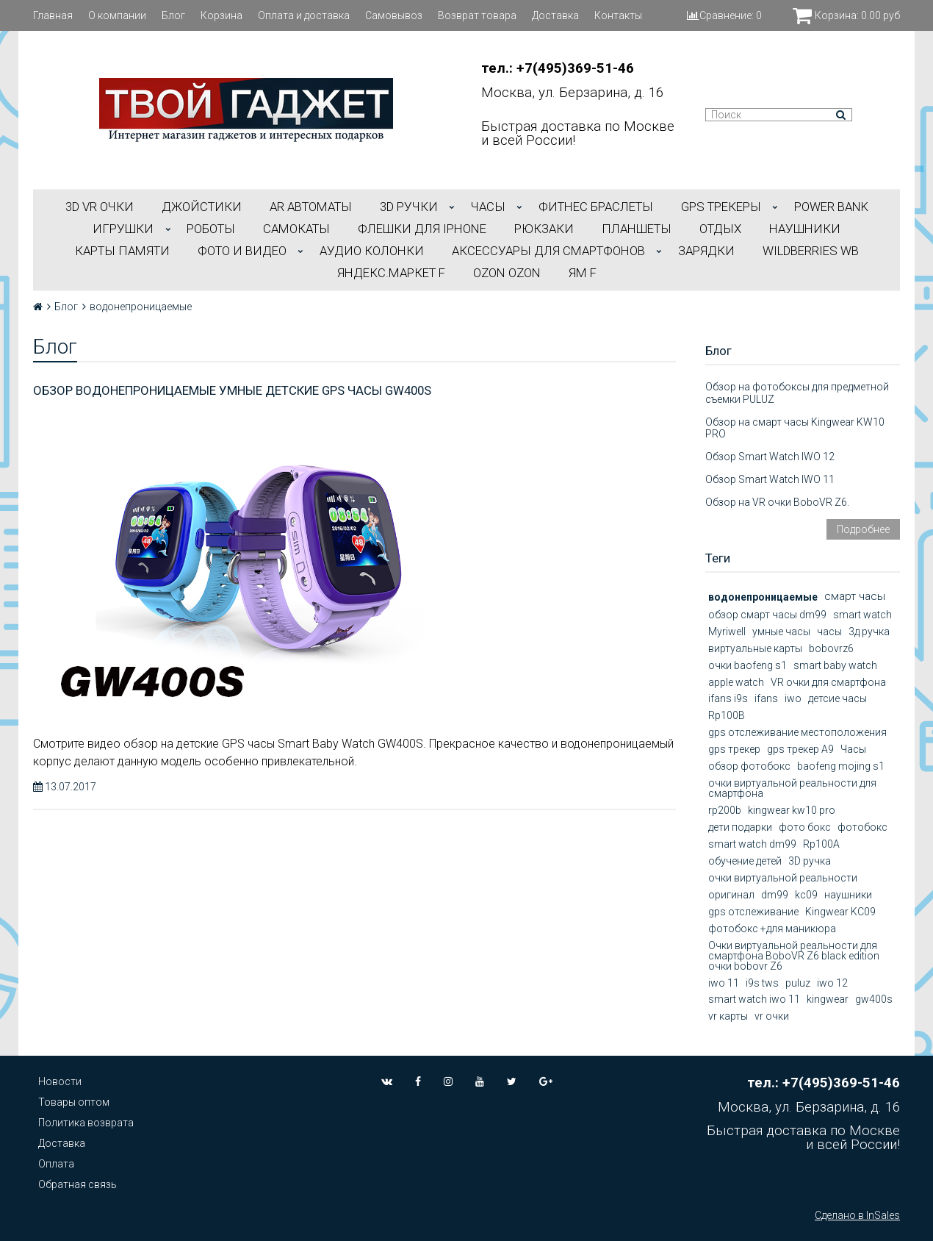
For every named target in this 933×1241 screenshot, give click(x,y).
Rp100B (726, 715)
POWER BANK (831, 206)
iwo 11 (723, 983)
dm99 (774, 895)
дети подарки (740, 827)
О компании (117, 15)
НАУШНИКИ (804, 228)
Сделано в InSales (857, 1215)
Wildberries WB (811, 250)
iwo (793, 698)
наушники (848, 895)
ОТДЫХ (720, 228)
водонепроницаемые (763, 597)
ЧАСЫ (488, 206)
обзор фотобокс (749, 766)
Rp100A (821, 844)
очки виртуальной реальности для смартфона (792, 788)
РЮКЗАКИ (544, 228)
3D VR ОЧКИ (99, 206)
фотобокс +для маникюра (772, 928)
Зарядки (706, 250)
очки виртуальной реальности (782, 878)
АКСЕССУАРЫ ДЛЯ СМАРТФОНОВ (548, 250)
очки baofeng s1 (747, 665)
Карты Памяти (122, 250)
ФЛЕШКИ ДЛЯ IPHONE (422, 228)
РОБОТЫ (211, 228)
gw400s (874, 999)
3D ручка (809, 861)
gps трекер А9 (800, 749)
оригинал (731, 895)
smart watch (862, 614)
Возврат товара (477, 15)
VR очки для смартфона (828, 682)
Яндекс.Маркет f (391, 272)
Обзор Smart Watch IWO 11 (770, 479)
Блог (173, 15)
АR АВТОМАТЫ (311, 206)
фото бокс (805, 827)
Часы (853, 749)
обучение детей (745, 861)
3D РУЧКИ (409, 206)
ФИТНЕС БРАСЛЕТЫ (595, 206)
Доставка (555, 15)
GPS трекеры (721, 206)
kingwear (828, 999)
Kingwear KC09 (840, 912)
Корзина (221, 15)
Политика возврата (86, 1123)
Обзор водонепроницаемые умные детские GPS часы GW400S (232, 390)
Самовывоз (393, 15)
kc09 (806, 895)
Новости (60, 1081)
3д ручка (869, 631)
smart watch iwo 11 (754, 999)
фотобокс (862, 827)
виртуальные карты (755, 648)
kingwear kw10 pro (791, 810)
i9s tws (762, 983)
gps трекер (734, 749)
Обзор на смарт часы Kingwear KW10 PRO (795, 428)
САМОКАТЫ (296, 228)
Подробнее (863, 529)
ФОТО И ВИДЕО (242, 250)
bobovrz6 (831, 648)
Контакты (618, 15)
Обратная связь (77, 1184)
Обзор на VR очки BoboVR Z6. (777, 502)
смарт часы (854, 596)
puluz (797, 983)
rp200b (724, 810)
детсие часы (837, 698)
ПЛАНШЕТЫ (636, 228)
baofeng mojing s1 (841, 766)
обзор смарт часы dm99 (767, 614)
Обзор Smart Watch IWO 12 (770, 456)
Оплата (56, 1164)
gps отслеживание (753, 912)
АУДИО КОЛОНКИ (372, 250)
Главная (53, 15)
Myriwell (727, 631)
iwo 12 (832, 983)
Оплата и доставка (304, 15)
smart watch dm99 (752, 844)
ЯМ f (583, 272)
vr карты (728, 1016)
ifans (766, 698)
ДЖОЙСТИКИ (202, 206)
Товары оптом (73, 1102)
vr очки (771, 1016)
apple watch (736, 682)
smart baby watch (835, 665)
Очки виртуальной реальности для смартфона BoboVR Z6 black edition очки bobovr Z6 (793, 956)
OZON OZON (507, 272)
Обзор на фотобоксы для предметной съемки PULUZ (797, 393)
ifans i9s (728, 698)
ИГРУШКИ (123, 228)
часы (829, 631)
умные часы (781, 631)
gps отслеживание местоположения (797, 732)
